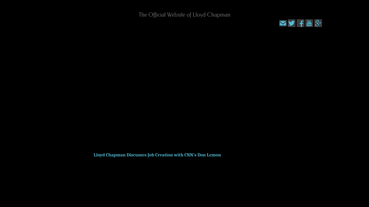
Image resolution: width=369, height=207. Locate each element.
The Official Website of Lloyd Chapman (185, 15)
